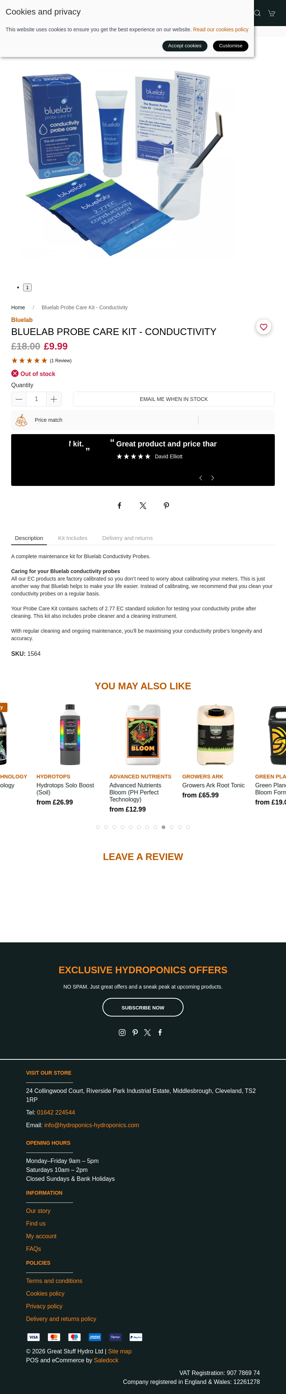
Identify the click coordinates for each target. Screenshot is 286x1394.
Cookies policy (45, 1293)
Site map (119, 1351)
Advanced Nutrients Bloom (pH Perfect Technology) (135, 792)
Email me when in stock (174, 399)
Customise (230, 45)
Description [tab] (29, 538)
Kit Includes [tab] (73, 538)
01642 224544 (56, 1112)
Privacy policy (44, 1306)
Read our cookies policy (221, 29)
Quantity (22, 385)
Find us (35, 1223)
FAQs (33, 1249)
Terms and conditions (54, 1281)
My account (41, 1236)
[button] (257, 13)
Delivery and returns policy (61, 1319)
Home (18, 307)
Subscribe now (143, 1008)
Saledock (106, 1360)
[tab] (98, 827)
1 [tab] (27, 287)
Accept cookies (185, 45)
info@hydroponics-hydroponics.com (91, 1125)
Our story (38, 1211)
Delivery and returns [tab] (127, 538)
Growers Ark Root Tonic (213, 785)
